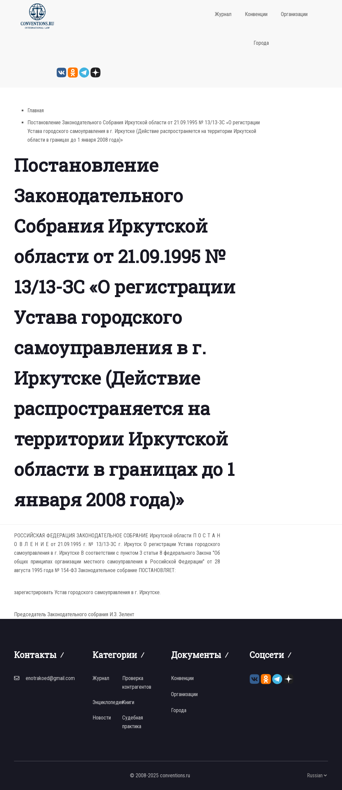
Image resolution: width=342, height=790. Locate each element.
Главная (35, 110)
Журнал (223, 14)
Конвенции (256, 14)
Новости (102, 717)
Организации (294, 14)
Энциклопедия (108, 702)
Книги (128, 702)
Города (261, 43)
